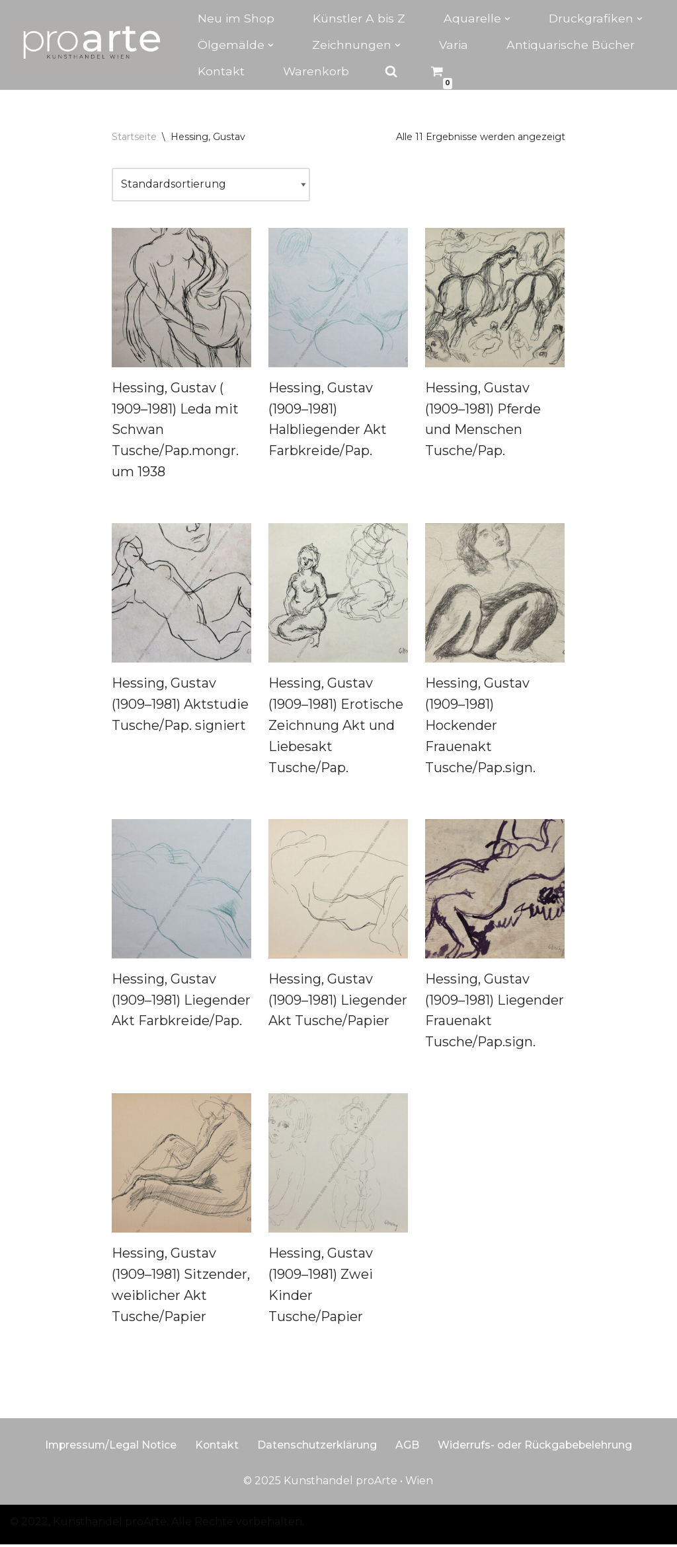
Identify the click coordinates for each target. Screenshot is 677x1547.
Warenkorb (316, 71)
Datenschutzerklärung (318, 1447)
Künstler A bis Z (359, 18)
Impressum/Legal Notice (109, 1447)
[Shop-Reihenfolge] (211, 184)
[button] (507, 19)
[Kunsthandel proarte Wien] (92, 45)
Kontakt (221, 71)
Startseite (134, 137)
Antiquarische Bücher (570, 45)
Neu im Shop (236, 18)
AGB (408, 1447)
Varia (453, 45)
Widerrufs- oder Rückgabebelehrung (536, 1447)
